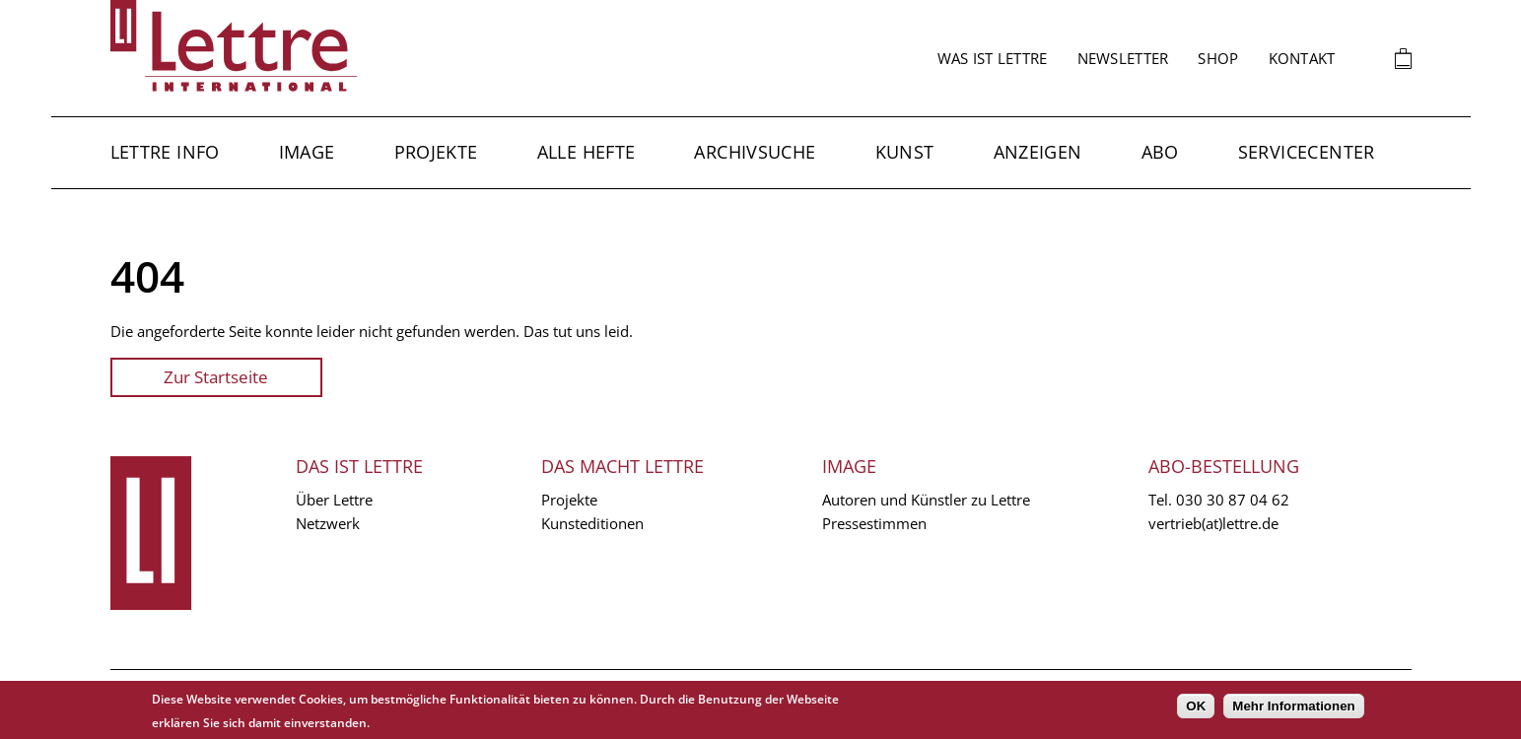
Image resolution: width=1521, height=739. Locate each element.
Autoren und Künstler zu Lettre (926, 499)
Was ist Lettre (992, 58)
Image (307, 152)
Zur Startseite (216, 377)
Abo (1160, 152)
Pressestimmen (874, 523)
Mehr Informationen (1293, 706)
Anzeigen (1038, 152)
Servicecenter (1306, 152)
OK (1196, 706)
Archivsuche (754, 152)
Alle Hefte (586, 152)
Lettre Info (165, 152)
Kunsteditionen (592, 523)
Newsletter (1123, 58)
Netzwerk (328, 523)
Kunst (904, 152)
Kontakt (1302, 58)
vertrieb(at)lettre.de (1213, 523)
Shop (1218, 58)
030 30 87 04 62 (1232, 499)
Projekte (436, 152)
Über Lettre (334, 499)
